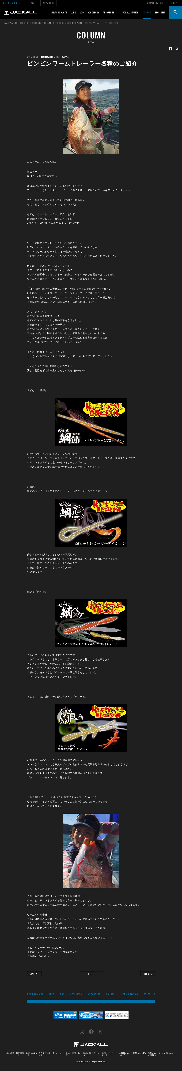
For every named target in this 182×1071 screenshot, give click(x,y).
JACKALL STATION (155, 3)
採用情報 (20, 1055)
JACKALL (65, 56)
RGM (32, 3)
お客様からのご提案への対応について (133, 1056)
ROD (82, 12)
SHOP (174, 3)
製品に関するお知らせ (92, 1056)
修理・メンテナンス (110, 1056)
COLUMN (147, 12)
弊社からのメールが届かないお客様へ (161, 1056)
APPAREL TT (48, 3)
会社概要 (10, 1055)
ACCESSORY (93, 12)
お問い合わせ (32, 1055)
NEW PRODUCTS (59, 12)
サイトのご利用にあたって (71, 1056)
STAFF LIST (160, 12)
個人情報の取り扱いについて (50, 1056)
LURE (73, 12)
